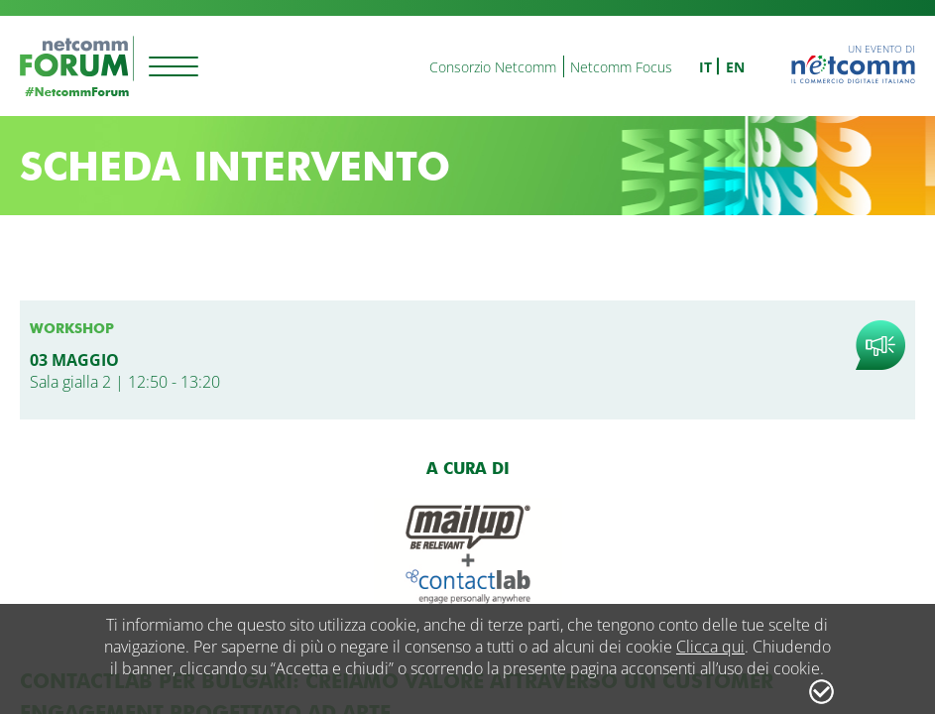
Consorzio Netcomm (492, 67)
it (705, 67)
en (735, 67)
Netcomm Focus (621, 67)
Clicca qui (710, 646)
